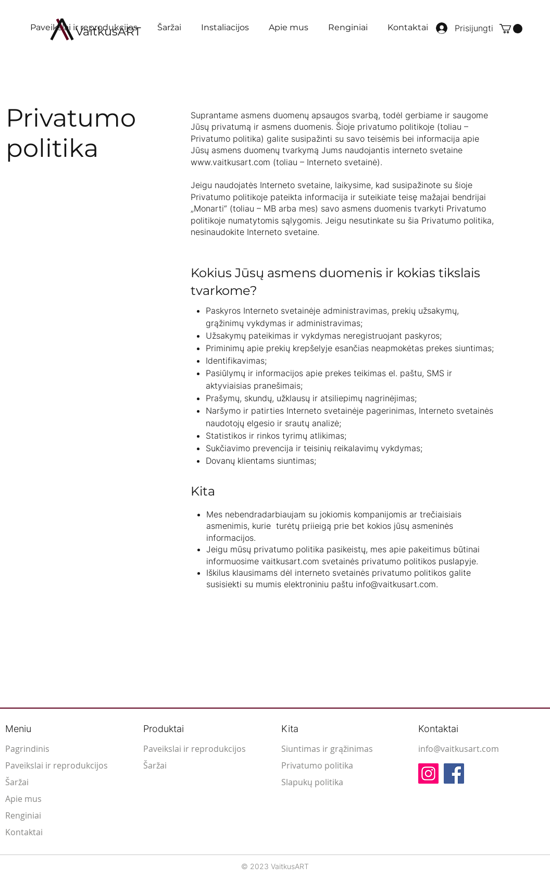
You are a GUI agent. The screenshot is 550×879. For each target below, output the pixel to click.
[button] (510, 28)
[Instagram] (428, 773)
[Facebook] (454, 773)
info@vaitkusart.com (396, 584)
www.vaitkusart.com (230, 162)
